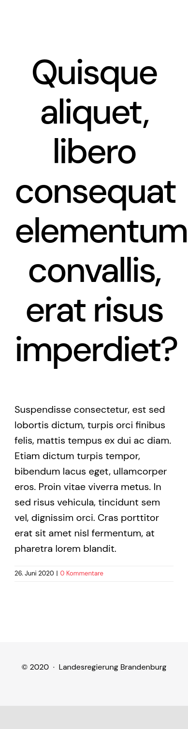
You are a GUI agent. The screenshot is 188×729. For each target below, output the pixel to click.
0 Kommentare (81, 573)
